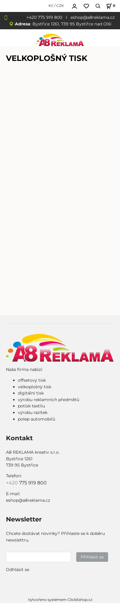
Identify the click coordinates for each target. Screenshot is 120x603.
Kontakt (17, 17)
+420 (12, 483)
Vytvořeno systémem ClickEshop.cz (60, 599)
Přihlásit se (92, 557)
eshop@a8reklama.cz (93, 17)
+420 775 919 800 (44, 17)
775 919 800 (33, 483)
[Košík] (110, 6)
